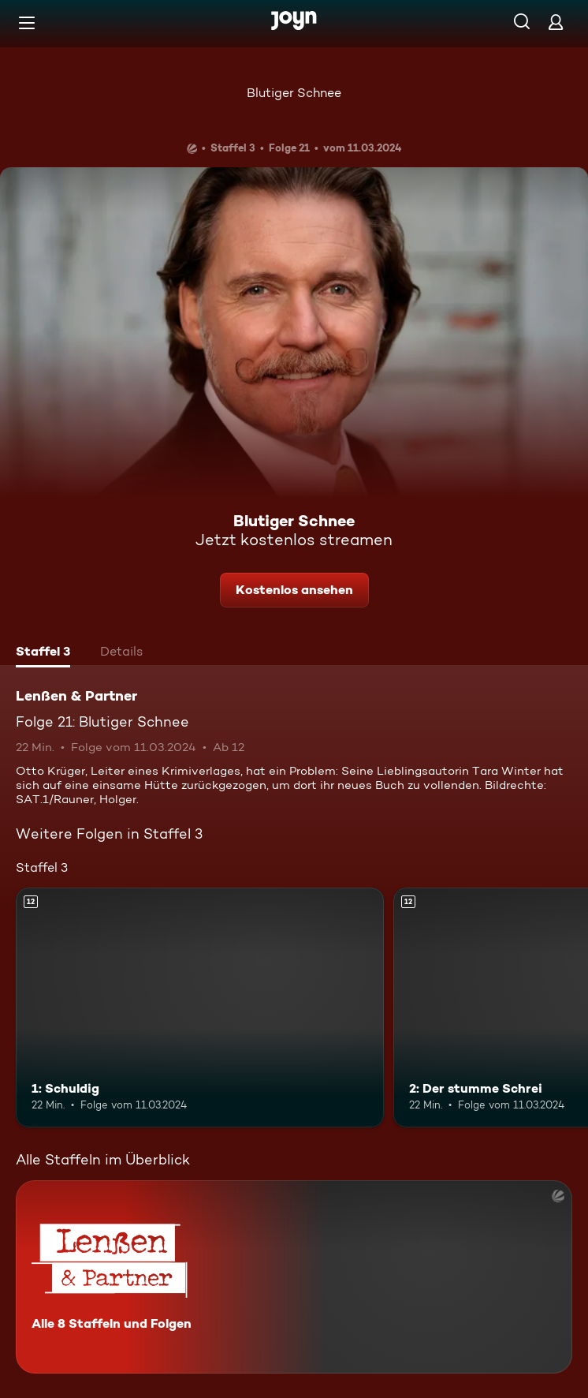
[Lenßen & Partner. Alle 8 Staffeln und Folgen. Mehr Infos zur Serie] (294, 1277)
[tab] (43, 653)
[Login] (556, 22)
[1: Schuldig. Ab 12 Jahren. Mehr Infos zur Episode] (200, 1007)
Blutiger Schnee (294, 92)
